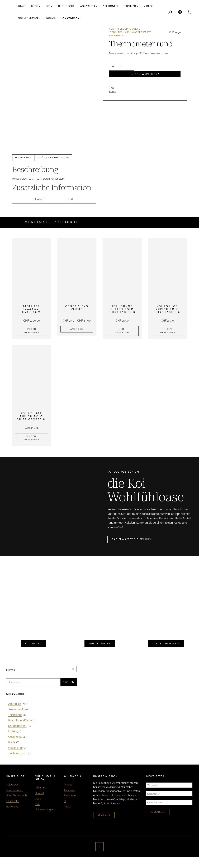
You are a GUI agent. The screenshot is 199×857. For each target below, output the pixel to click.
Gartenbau (12, 806)
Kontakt (39, 793)
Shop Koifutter (14, 790)
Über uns (40, 787)
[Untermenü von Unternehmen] (39, 18)
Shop (34, 6)
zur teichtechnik (165, 643)
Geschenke (12, 801)
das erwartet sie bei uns (131, 539)
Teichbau (129, 6)
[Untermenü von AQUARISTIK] (96, 6)
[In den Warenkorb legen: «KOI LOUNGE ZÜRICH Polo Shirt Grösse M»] (31, 438)
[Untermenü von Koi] (52, 6)
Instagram (70, 795)
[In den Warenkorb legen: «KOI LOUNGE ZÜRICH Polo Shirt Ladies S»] (122, 331)
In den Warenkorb (144, 74)
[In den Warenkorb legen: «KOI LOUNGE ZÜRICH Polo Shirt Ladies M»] (167, 331)
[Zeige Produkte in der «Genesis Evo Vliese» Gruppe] (76, 329)
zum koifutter (100, 643)
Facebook (69, 790)
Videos (68, 784)
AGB (37, 804)
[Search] (170, 12)
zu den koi (33, 643)
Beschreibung (23, 157)
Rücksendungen (44, 809)
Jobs (38, 798)
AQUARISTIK (87, 6)
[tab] (23, 157)
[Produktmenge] (121, 66)
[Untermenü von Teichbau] (137, 6)
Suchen (68, 682)
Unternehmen (28, 18)
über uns (104, 814)
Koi (48, 6)
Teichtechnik (119, 32)
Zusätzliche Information (53, 157)
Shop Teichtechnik (16, 795)
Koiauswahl (12, 784)
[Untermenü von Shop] (40, 6)
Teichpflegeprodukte (124, 29)
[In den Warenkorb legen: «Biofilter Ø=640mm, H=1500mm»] (31, 331)
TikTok (67, 806)
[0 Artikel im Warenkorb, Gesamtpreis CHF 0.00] (189, 12)
